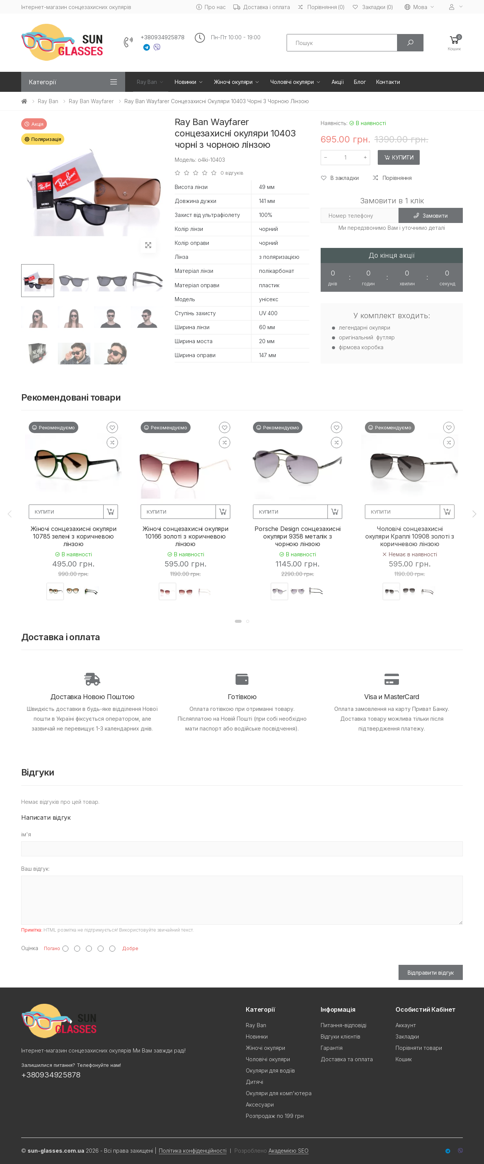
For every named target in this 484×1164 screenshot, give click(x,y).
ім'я (26, 834)
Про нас (211, 7)
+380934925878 (162, 37)
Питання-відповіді (343, 1025)
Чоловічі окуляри (292, 82)
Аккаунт (406, 1025)
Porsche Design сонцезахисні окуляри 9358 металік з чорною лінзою (297, 536)
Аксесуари (260, 1104)
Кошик (404, 1059)
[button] (454, 43)
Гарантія (332, 1048)
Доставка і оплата (261, 7)
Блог (360, 82)
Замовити (431, 215)
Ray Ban (147, 82)
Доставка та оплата (347, 1059)
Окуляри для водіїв (270, 1070)
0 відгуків (232, 172)
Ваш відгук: (35, 868)
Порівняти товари (419, 1048)
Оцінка (29, 948)
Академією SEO (288, 1150)
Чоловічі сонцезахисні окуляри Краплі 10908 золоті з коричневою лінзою (409, 536)
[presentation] (10, 514)
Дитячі (254, 1082)
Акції (338, 82)
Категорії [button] (42, 82)
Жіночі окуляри (233, 82)
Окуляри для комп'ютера (279, 1093)
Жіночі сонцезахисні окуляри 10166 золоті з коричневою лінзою (185, 536)
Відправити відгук (431, 972)
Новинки (185, 82)
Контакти (388, 82)
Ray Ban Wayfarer (91, 101)
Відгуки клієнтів (340, 1036)
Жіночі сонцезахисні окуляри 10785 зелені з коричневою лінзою (73, 536)
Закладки (407, 1036)
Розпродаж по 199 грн (275, 1116)
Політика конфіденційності (192, 1150)
